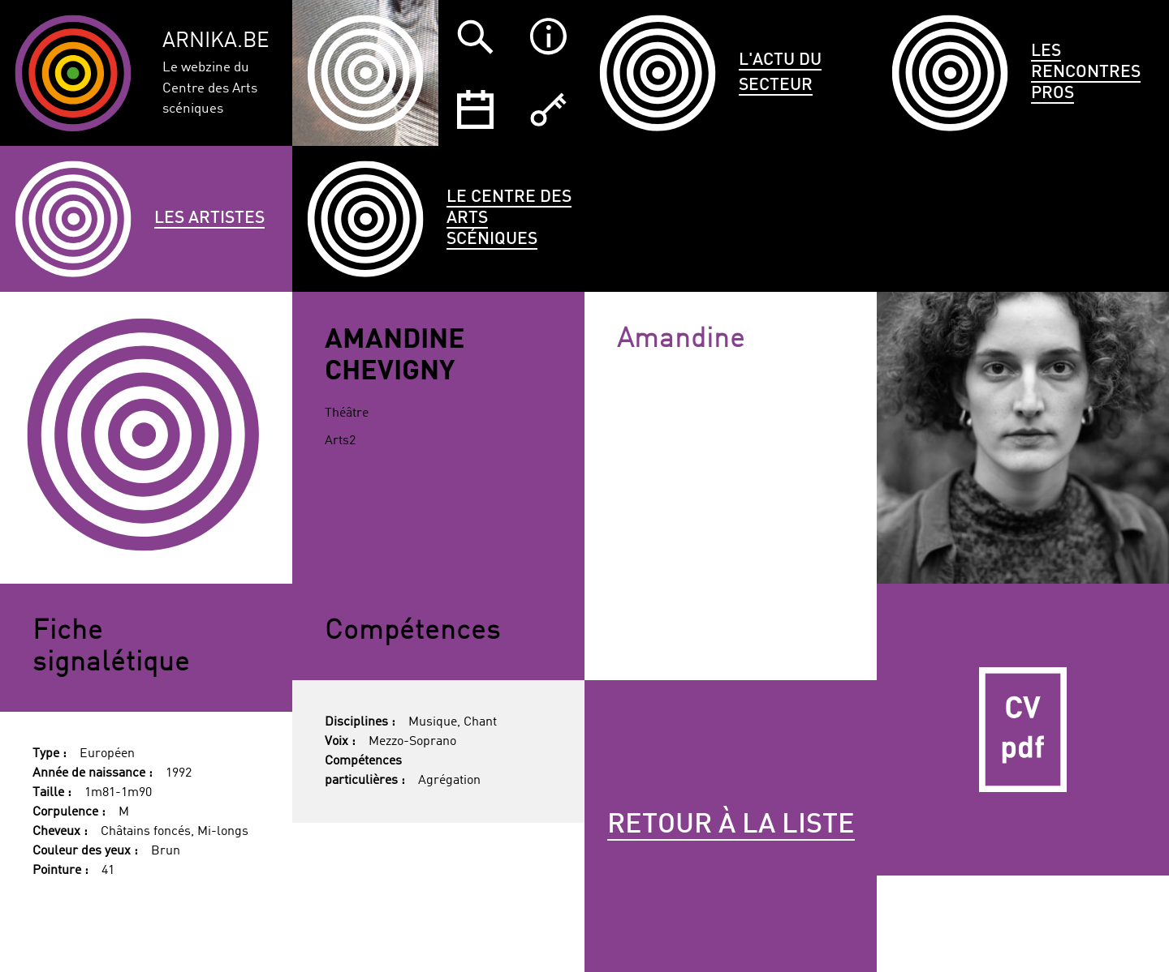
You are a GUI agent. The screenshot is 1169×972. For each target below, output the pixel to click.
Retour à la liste (731, 825)
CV (1023, 730)
